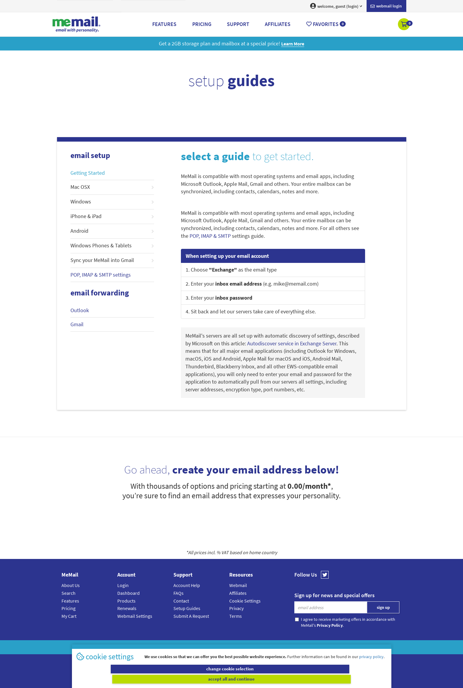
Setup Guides (186, 608)
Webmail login (386, 6)
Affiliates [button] (277, 24)
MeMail (192, 647)
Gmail (77, 324)
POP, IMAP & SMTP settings (100, 274)
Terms (235, 616)
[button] (404, 24)
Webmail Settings (134, 616)
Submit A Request (191, 616)
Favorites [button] (326, 24)
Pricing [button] (201, 24)
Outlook (79, 310)
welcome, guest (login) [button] (336, 6)
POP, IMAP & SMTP (210, 235)
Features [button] (164, 24)
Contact (181, 601)
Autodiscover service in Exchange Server (291, 343)
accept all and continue (310, 679)
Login (123, 585)
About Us (70, 585)
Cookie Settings (245, 601)
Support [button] (238, 24)
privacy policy (371, 666)
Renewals (126, 608)
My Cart (68, 616)
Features (70, 601)
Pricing (68, 608)
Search (68, 593)
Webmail (238, 585)
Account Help (186, 585)
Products (126, 601)
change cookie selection (153, 679)
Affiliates (238, 593)
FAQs (178, 593)
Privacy (236, 608)
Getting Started (87, 172)
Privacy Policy (245, 647)
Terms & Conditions (272, 647)
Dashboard (128, 593)
